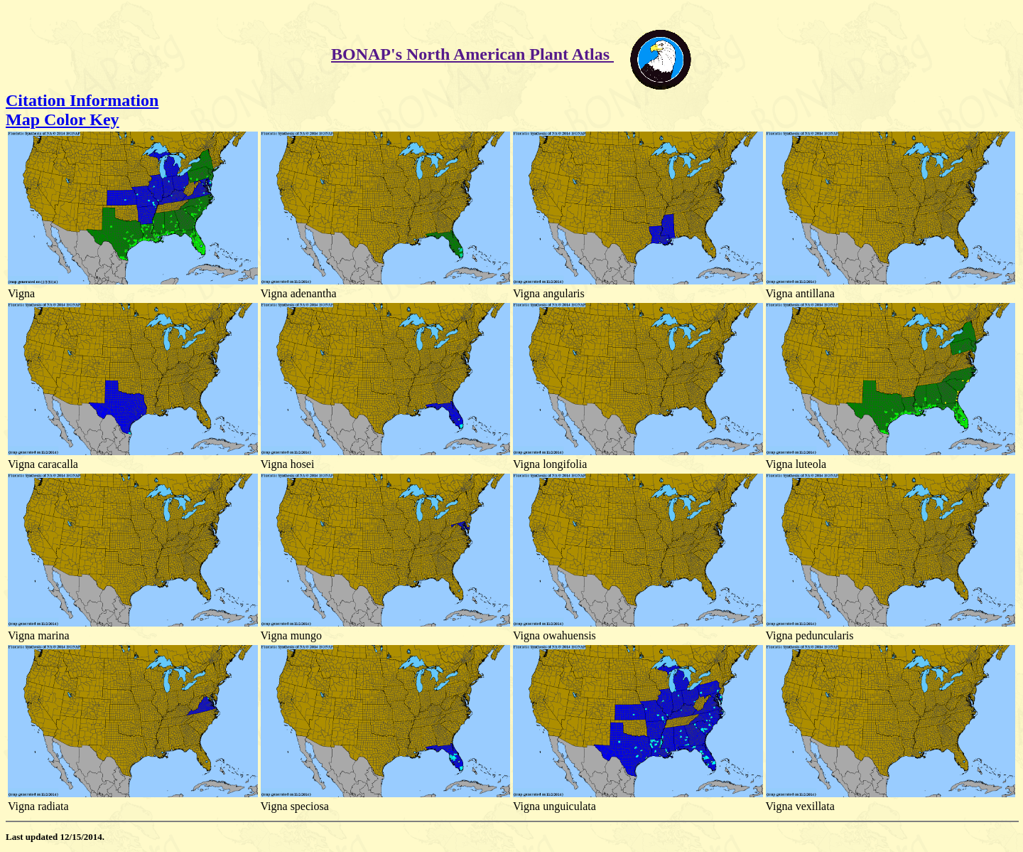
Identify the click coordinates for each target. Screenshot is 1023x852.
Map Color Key (62, 119)
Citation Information (82, 100)
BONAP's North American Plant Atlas (472, 54)
